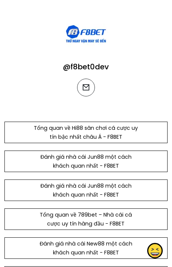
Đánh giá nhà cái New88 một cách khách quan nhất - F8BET (86, 248)
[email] (86, 87)
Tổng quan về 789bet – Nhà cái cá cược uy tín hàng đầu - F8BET (86, 219)
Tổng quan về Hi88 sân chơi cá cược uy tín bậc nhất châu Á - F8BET (86, 132)
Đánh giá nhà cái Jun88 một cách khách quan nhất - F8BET (86, 161)
